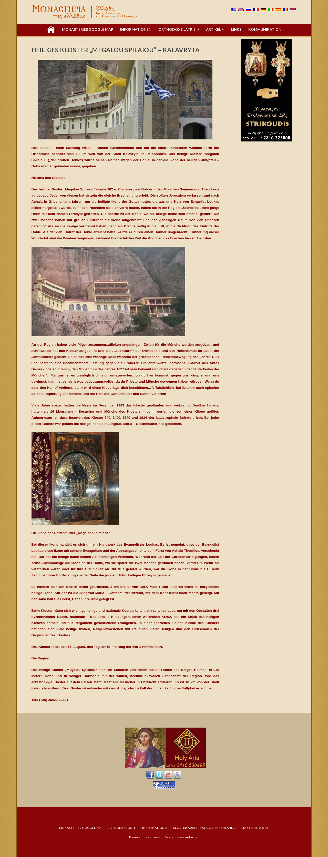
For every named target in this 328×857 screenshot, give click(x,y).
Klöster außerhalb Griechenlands (204, 827)
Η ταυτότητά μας (254, 827)
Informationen (155, 827)
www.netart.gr (188, 837)
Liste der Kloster (123, 827)
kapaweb (154, 837)
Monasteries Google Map (81, 827)
